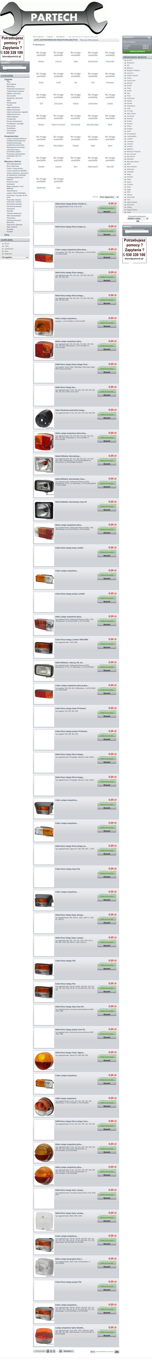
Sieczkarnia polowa (14, 206)
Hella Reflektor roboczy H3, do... (69, 663)
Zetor (58, 187)
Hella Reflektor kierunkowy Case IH (71, 502)
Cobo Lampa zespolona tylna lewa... (71, 250)
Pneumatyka (11, 130)
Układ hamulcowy (13, 110)
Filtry (8, 82)
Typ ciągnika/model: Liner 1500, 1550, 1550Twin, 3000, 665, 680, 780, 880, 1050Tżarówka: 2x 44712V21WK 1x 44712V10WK (74, 1332)
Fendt (58, 82)
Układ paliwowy (12, 117)
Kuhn (129, 131)
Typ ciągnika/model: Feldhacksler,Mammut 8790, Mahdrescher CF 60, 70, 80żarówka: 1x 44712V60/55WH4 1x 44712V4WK (75, 483)
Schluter (58, 166)
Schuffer (41, 166)
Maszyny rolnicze (12, 161)
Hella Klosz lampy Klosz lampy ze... (71, 227)
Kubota (75, 103)
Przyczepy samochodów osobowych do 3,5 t (16, 155)
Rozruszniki (11, 126)
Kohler (129, 121)
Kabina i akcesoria (14, 93)
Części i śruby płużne (15, 168)
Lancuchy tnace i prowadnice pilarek (14, 151)
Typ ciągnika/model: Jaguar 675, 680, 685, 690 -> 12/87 (74, 849)
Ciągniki (8, 79)
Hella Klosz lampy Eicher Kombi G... (71, 204)
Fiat (75, 82)
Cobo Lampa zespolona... (66, 571)
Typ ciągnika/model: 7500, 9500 (66, 642)
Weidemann (41, 187)
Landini (110, 103)
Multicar (41, 145)
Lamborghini (93, 103)
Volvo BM (110, 166)
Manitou (41, 124)
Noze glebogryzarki (14, 164)
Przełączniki (11, 119)
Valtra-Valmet (93, 166)
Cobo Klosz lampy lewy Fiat (67, 869)
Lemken (130, 144)
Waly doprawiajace (14, 216)
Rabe (129, 174)
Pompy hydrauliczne (14, 121)
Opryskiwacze (12, 191)
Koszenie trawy (12, 182)
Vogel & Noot (132, 210)
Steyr (76, 166)
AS (128, 65)
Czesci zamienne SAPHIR (17, 171)
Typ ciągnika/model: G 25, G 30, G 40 (68, 206)
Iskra (6, 251)
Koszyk (127, 37)
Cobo (7, 246)
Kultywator (11, 184)
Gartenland (9, 249)
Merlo (110, 124)
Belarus (41, 61)
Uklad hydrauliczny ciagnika (17, 112)
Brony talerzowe (13, 166)
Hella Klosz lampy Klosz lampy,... (70, 272)
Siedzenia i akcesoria (15, 98)
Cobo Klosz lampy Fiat (65, 961)
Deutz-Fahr (110, 61)
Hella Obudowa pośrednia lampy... (70, 410)
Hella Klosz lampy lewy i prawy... (69, 938)
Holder (129, 101)
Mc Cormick (75, 124)
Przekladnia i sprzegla (15, 124)
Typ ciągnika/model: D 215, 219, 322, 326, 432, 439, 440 (75, 413)
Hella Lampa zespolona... (66, 318)
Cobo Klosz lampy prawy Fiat (68, 1282)
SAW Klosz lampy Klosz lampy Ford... (72, 364)
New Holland (58, 145)
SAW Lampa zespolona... (66, 1098)
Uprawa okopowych (14, 213)
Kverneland (131, 134)
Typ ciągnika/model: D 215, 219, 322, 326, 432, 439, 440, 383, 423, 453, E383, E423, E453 (75, 391)
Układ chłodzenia (13, 107)
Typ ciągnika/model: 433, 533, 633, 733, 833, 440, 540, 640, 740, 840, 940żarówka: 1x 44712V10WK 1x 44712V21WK (74, 345)
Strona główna (38, 37)
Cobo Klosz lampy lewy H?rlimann (70, 708)
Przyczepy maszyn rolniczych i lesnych (14, 201)
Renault (76, 145)
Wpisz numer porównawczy (11, 66)
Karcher (130, 118)
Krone (129, 126)
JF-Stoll (130, 111)
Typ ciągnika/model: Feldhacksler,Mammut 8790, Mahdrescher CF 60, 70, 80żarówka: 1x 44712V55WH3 (74, 666)
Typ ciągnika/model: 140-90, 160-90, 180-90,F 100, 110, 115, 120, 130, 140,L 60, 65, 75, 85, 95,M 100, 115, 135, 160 (75, 988)
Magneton (8, 254)
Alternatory (11, 86)
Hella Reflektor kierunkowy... (68, 456)
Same (110, 145)
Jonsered (130, 116)
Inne (8, 158)
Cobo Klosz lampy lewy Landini (69, 548)
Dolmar (129, 83)
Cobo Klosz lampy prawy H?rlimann (71, 731)
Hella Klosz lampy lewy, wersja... (69, 915)
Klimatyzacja (11, 103)
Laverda (130, 141)
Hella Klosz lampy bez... (65, 387)
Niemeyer (130, 169)
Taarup (129, 195)
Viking (129, 207)
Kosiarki (10, 231)
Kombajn (10, 229)
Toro (128, 199)
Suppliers (7, 240)
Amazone (130, 63)
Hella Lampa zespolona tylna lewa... (71, 433)
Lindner (130, 146)
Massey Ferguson (58, 124)
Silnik (9, 100)
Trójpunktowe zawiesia (15, 91)
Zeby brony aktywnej (14, 225)
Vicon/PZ (130, 205)
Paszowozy (11, 218)
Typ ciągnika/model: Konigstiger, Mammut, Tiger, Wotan (74, 757)
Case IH (58, 61)
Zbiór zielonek (12, 227)
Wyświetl (107, 212)
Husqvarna (131, 106)
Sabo (129, 179)
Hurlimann (110, 82)
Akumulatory (11, 84)
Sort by (95, 197)
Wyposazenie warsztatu (16, 147)
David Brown (93, 61)
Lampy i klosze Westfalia (16, 193)
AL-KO (129, 60)
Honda (129, 103)
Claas (76, 61)
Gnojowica (11, 209)
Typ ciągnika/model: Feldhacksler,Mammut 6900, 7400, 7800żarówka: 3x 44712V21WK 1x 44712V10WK (74, 528)
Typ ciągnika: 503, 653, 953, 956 (66, 711)
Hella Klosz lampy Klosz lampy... (69, 754)
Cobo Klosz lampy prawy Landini (70, 594)
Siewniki (10, 211)
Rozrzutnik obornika (14, 204)
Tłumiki (9, 105)
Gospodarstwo (11, 136)
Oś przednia (11, 96)
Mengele (130, 159)
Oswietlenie (11, 128)
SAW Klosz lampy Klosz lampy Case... (72, 1121)
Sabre (93, 145)
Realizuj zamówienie (137, 51)
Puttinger (130, 172)
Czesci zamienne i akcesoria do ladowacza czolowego (17, 174)
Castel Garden (132, 75)
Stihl (128, 192)
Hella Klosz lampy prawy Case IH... (70, 1030)
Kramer (130, 124)
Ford (93, 82)
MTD (129, 164)
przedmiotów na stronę (104, 1351)
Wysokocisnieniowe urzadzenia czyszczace (15, 144)
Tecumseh (131, 197)
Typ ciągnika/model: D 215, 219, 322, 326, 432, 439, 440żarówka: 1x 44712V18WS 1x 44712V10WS (73, 1102)
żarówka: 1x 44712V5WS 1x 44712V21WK (70, 321)
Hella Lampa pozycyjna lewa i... (69, 1259)
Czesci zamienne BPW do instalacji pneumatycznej (16, 140)
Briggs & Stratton (133, 70)
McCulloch (131, 156)
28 (61, 1351)
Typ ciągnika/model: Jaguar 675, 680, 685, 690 (71, 1055)
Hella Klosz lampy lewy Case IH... (70, 1007)
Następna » (68, 1351)
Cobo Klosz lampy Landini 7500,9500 (71, 640)
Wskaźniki (10, 133)
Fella (129, 88)
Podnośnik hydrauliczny (16, 89)
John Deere (58, 103)
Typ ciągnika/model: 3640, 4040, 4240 (68, 1216)
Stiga (129, 189)
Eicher (41, 82)
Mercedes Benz (93, 124)
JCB (41, 103)
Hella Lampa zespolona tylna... (69, 341)
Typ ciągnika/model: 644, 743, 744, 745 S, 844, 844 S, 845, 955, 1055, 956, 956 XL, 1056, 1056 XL (74, 941)
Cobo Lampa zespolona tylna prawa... (72, 685)
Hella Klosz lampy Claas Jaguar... (70, 1053)
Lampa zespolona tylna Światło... (70, 1328)
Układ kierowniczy (13, 114)
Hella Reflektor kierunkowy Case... (70, 479)
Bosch (7, 244)
